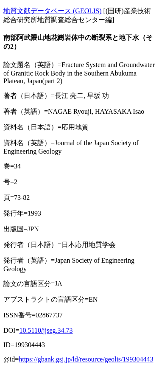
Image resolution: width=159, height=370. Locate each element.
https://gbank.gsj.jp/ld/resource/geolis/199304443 (86, 359)
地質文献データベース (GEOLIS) (52, 10)
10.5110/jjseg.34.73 (46, 330)
